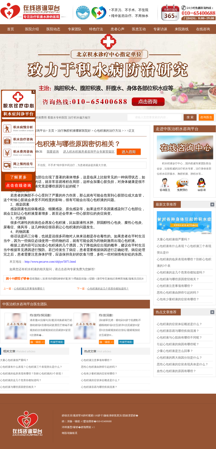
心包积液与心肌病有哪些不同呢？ (179, 337)
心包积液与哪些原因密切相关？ (18, 386)
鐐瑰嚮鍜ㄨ (88, 427)
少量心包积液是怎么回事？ (175, 351)
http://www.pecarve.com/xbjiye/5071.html (50, 261)
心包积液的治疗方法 (107, 130)
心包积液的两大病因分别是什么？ (179, 357)
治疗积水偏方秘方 (79, 117)
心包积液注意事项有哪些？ (29, 288)
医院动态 (53, 29)
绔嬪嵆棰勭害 (56, 342)
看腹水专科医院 (57, 117)
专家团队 (75, 29)
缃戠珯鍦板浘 (69, 433)
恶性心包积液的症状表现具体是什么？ (182, 364)
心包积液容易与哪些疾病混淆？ (99, 386)
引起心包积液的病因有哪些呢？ (178, 344)
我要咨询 (53, 151)
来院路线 (182, 29)
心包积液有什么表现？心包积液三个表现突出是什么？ (31, 366)
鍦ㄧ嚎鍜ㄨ (37, 342)
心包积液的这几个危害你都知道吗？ (108, 288)
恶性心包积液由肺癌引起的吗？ (99, 366)
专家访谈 (160, 29)
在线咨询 (203, 29)
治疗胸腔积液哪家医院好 (74, 130)
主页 (51, 130)
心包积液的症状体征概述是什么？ (100, 380)
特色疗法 (96, 29)
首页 (10, 29)
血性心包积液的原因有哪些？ (176, 371)
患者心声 (117, 29)
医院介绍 (32, 29)
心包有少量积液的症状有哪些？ (99, 373)
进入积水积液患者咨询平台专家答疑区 (88, 151)
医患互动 (139, 29)
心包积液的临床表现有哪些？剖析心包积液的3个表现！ (32, 373)
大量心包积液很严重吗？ (14, 360)
